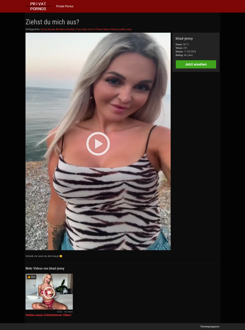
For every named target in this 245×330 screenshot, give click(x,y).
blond (44, 29)
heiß (84, 29)
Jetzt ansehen (196, 64)
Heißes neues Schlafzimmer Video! (48, 315)
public (122, 29)
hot (89, 29)
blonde (51, 29)
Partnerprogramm (210, 326)
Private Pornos (64, 6)
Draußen (70, 29)
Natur (106, 29)
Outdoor (114, 29)
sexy (129, 29)
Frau (78, 29)
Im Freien (97, 29)
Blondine (60, 29)
